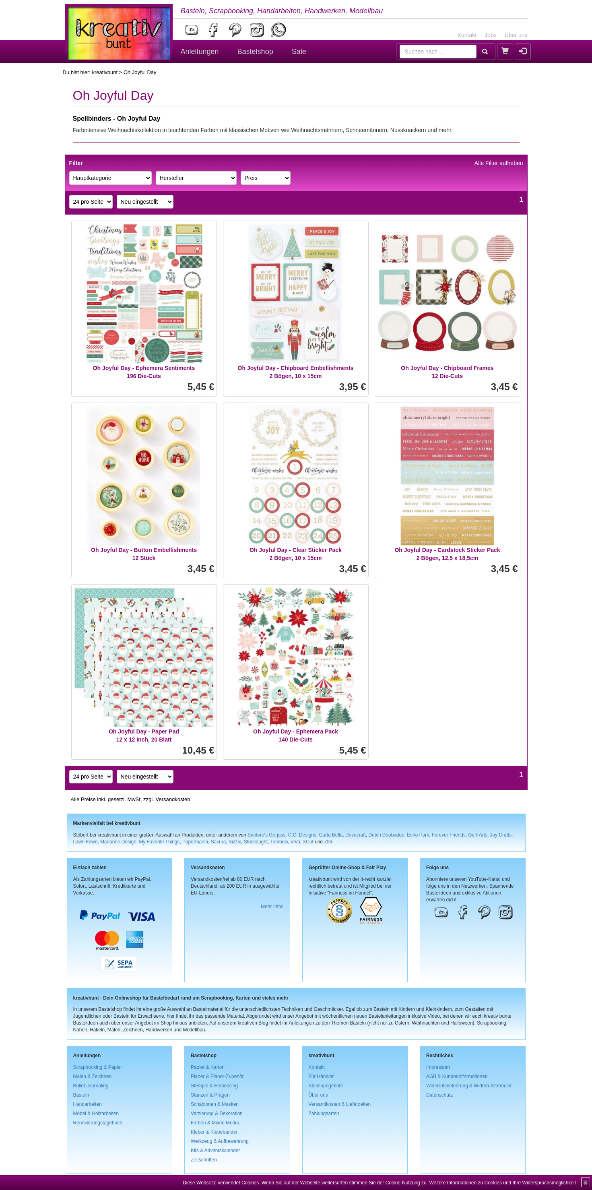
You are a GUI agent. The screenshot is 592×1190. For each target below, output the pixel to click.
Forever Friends (449, 835)
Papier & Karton (208, 1067)
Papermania (195, 842)
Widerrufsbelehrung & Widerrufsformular (469, 1086)
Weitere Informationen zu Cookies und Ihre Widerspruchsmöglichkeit (502, 1183)
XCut (308, 842)
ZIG (328, 842)
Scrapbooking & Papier (97, 1067)
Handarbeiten (87, 1104)
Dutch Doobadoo (386, 835)
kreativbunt (105, 72)
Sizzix (235, 842)
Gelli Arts (477, 835)
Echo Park (418, 835)
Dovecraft (355, 835)
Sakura (218, 842)
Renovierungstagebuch (97, 1123)
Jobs (491, 35)
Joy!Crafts (501, 835)
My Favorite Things (159, 842)
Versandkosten (172, 799)
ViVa (295, 842)
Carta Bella (331, 835)
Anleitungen (200, 52)
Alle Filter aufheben (498, 163)
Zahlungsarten (324, 1113)
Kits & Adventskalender (215, 1150)
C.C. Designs (302, 835)
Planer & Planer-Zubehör (217, 1076)
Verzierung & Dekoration (217, 1113)
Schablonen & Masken (215, 1104)
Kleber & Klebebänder (214, 1132)
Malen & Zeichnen (92, 1076)
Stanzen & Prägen (210, 1095)
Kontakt (467, 35)
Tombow (279, 842)
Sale (299, 52)
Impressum (438, 1067)
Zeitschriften (204, 1160)
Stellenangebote (326, 1086)
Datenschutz (439, 1095)
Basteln (81, 1095)
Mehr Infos (272, 906)
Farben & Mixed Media (215, 1123)
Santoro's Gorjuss (266, 835)
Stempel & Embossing (214, 1086)
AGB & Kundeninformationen (457, 1076)
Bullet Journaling (91, 1086)
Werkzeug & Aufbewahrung (220, 1141)
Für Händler (321, 1076)
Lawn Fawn (85, 842)
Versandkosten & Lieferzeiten (340, 1104)
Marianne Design (118, 842)
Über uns (516, 35)
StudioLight (256, 842)
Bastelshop (255, 52)
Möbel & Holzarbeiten (96, 1113)
